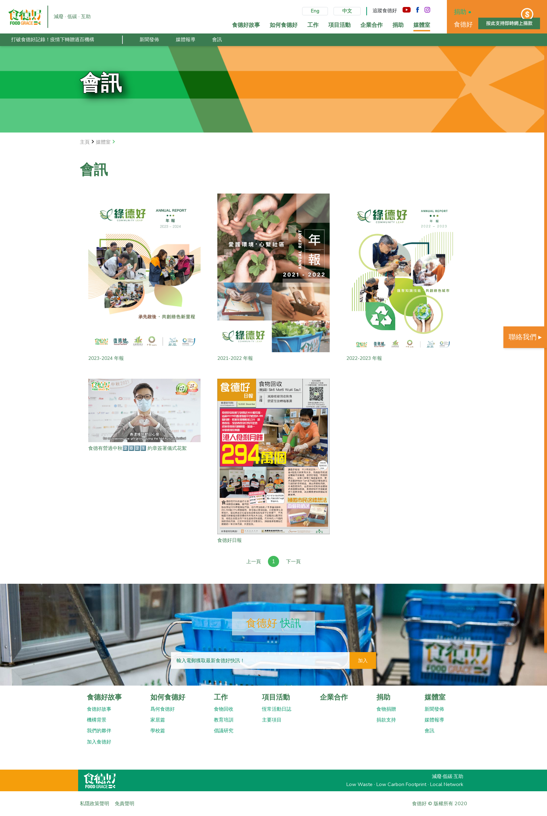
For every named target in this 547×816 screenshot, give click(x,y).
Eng (315, 11)
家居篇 (157, 719)
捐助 (383, 697)
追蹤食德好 (385, 10)
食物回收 (223, 708)
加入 (363, 660)
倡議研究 (223, 730)
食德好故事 (104, 697)
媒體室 (435, 697)
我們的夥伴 (99, 730)
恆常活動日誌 (276, 708)
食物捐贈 (386, 708)
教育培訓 (223, 719)
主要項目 (272, 719)
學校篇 (157, 730)
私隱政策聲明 (94, 803)
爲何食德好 (162, 708)
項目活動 (276, 697)
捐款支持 (386, 719)
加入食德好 (99, 741)
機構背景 (96, 719)
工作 (221, 697)
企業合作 (334, 697)
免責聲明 (124, 803)
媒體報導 (185, 39)
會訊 (217, 39)
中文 (347, 11)
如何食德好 (167, 697)
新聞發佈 (149, 39)
